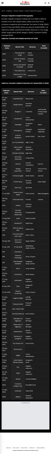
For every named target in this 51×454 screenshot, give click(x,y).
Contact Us (32, 448)
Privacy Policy (24, 448)
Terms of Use (16, 448)
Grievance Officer (41, 448)
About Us (8, 448)
